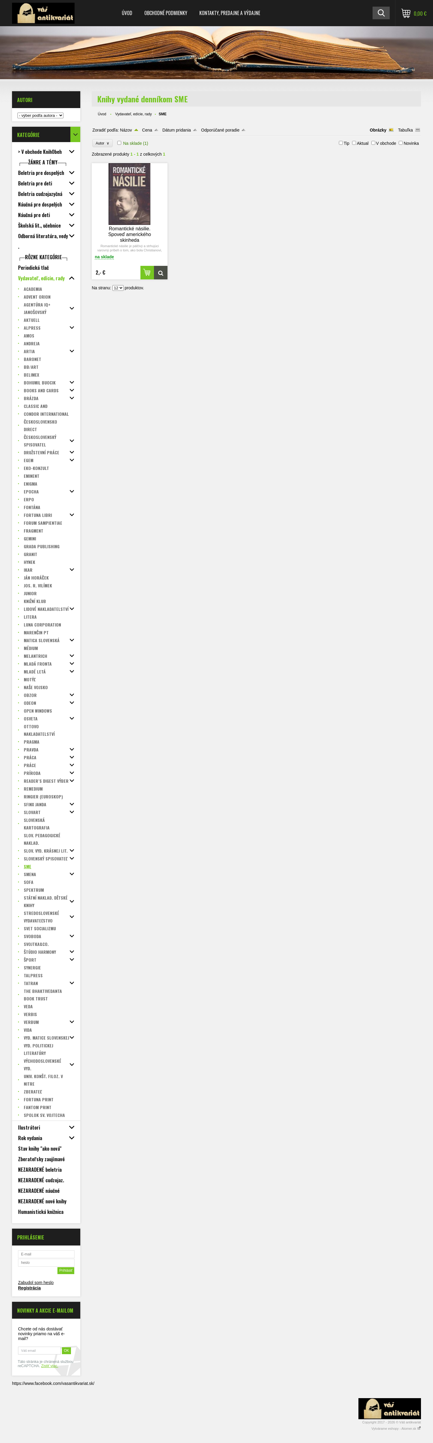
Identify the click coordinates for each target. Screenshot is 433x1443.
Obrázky (378, 130)
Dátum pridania (176, 130)
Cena (147, 130)
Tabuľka (405, 130)
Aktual (363, 143)
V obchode (386, 143)
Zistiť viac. (49, 1366)
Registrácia (29, 1288)
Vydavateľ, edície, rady (133, 114)
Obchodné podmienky (165, 13)
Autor (102, 143)
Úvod (127, 13)
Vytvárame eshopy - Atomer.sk (396, 1428)
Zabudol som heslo (36, 1282)
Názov (126, 130)
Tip (346, 143)
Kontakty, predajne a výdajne (229, 13)
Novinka (411, 143)
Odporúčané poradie (220, 130)
